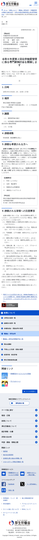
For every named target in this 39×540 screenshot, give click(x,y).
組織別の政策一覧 (10, 323)
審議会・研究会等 (10, 334)
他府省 (5, 451)
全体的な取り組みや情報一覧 (12, 458)
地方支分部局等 (8, 455)
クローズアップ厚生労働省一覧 (13, 462)
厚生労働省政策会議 (10, 360)
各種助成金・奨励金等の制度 (13, 328)
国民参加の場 (20, 403)
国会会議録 (7, 344)
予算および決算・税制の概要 (13, 349)
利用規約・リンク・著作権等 (10, 499)
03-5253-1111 (20, 532)
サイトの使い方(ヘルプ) (11, 509)
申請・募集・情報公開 (19, 442)
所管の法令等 (19, 437)
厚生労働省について (19, 426)
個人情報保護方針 (27, 498)
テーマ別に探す (19, 410)
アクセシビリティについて (29, 505)
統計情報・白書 (19, 431)
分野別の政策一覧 (10, 318)
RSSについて (26, 509)
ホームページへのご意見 (10, 514)
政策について (19, 421)
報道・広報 (19, 415)
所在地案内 (6, 504)
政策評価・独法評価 (10, 354)
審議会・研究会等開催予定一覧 (13, 339)
